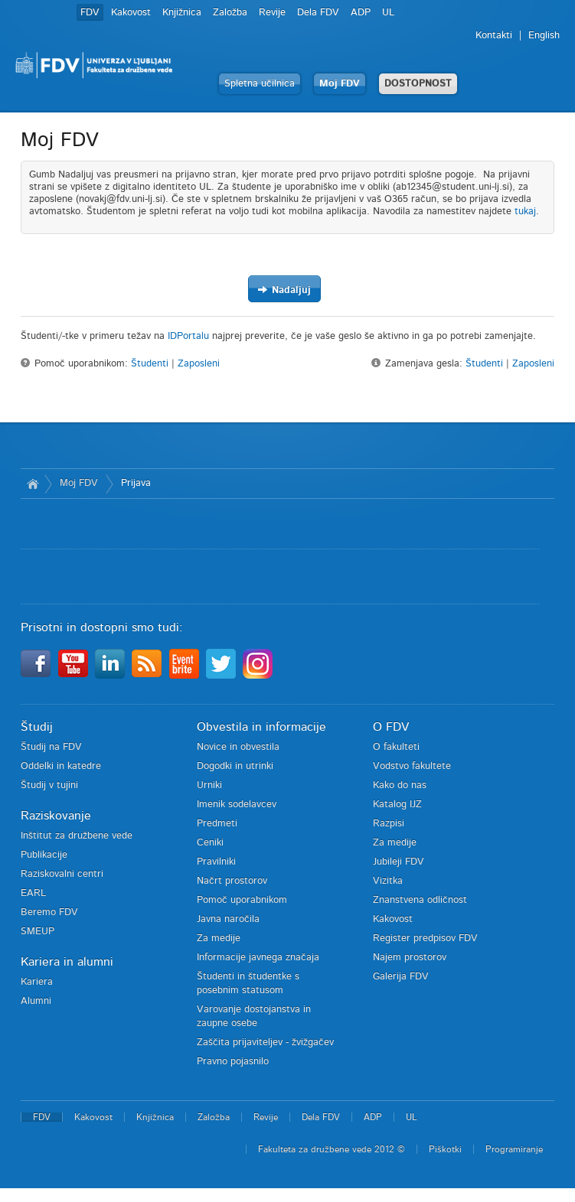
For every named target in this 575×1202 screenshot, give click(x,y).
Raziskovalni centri (62, 874)
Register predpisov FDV (425, 938)
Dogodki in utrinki (235, 766)
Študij (37, 727)
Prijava (136, 483)
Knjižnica (181, 13)
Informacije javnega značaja (258, 958)
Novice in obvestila (238, 747)
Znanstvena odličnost (420, 900)
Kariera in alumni (67, 962)
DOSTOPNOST (418, 84)
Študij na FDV (51, 747)
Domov (32, 483)
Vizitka (388, 881)
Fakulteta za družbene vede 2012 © (331, 1149)
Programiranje (514, 1149)
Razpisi (388, 824)
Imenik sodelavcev (236, 804)
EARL (33, 893)
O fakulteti (396, 747)
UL (388, 13)
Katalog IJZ (397, 804)
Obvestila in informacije (261, 727)
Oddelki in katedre (61, 766)
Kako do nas (399, 785)
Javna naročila (228, 919)
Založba (230, 13)
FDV (90, 13)
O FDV (391, 727)
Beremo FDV (49, 912)
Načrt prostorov (232, 881)
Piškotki (445, 1149)
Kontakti (493, 36)
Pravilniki (216, 862)
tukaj (525, 212)
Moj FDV (339, 84)
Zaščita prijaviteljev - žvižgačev (265, 1042)
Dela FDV (318, 13)
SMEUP (37, 932)
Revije (272, 13)
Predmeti (217, 824)
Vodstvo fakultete (412, 766)
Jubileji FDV (398, 862)
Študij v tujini (49, 785)
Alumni (36, 1001)
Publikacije (44, 855)
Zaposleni (199, 364)
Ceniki (210, 843)
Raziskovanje (56, 815)
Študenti (149, 364)
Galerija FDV (401, 977)
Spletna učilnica (259, 84)
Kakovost (131, 13)
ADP (361, 13)
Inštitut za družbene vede (76, 836)
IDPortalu (188, 336)
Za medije (218, 938)
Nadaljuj (284, 289)
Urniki (209, 785)
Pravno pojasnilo (233, 1062)
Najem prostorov (409, 958)
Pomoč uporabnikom (242, 900)
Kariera (37, 982)
